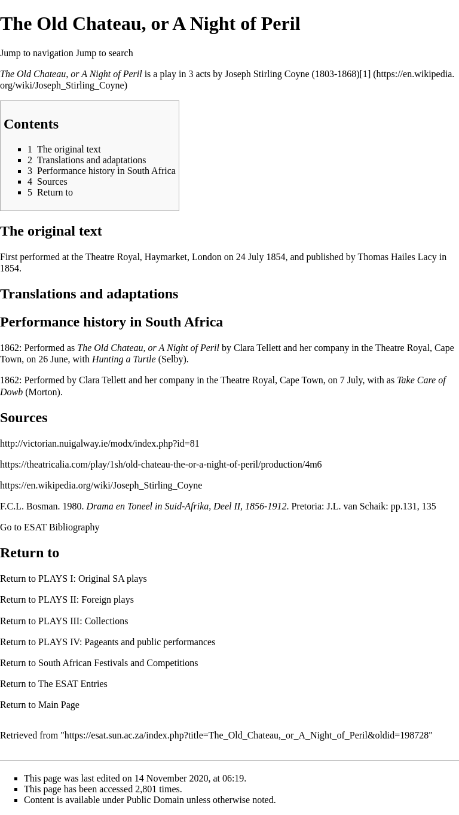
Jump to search (104, 53)
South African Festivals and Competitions (118, 663)
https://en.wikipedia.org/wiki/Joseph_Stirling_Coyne (101, 485)
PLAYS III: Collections (83, 621)
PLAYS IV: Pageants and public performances (126, 642)
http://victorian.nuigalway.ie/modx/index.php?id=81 (100, 443)
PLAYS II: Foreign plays (86, 599)
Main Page (58, 705)
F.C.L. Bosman (29, 506)
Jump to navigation (37, 53)
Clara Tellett (257, 348)
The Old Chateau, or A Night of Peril (71, 74)
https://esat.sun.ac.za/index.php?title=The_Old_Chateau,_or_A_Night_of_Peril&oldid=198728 (247, 735)
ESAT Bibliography (61, 527)
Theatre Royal (402, 348)
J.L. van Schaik (356, 506)
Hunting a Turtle (124, 359)
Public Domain (155, 800)
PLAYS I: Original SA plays (92, 578)
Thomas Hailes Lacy (396, 257)
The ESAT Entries (73, 684)
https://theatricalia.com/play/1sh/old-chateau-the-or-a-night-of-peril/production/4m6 (161, 464)
